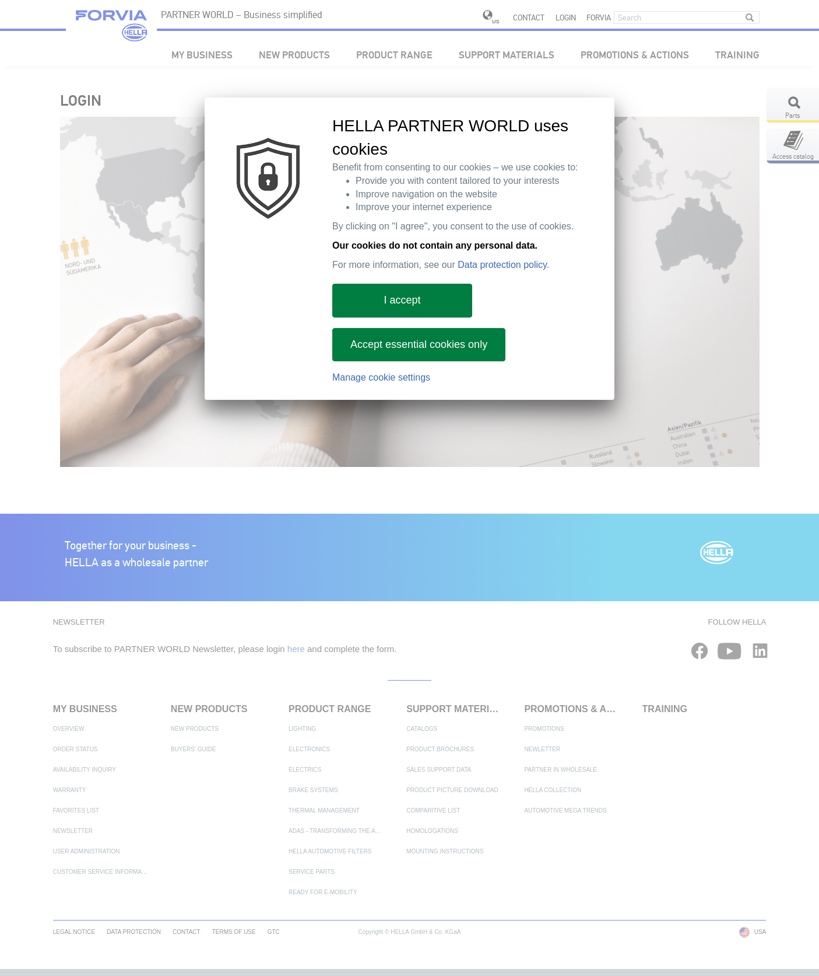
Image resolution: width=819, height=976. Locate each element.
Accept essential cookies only (418, 344)
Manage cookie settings (381, 377)
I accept (402, 300)
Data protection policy (502, 265)
